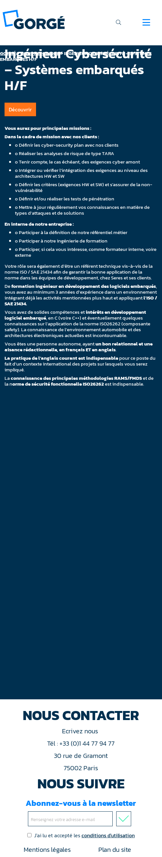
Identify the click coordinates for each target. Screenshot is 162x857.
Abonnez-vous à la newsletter (80, 811)
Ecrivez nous (81, 731)
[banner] (34, 19)
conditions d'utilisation (108, 835)
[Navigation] (146, 22)
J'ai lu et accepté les (81, 835)
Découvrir (20, 109)
